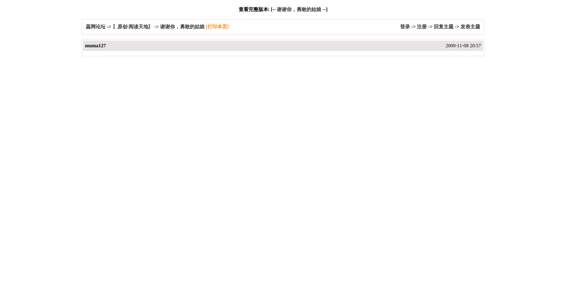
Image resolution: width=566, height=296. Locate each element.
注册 (422, 27)
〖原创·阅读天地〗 (133, 27)
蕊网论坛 (96, 27)
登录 (405, 27)
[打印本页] (217, 27)
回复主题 (443, 27)
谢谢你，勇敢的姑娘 (299, 9)
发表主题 (470, 27)
